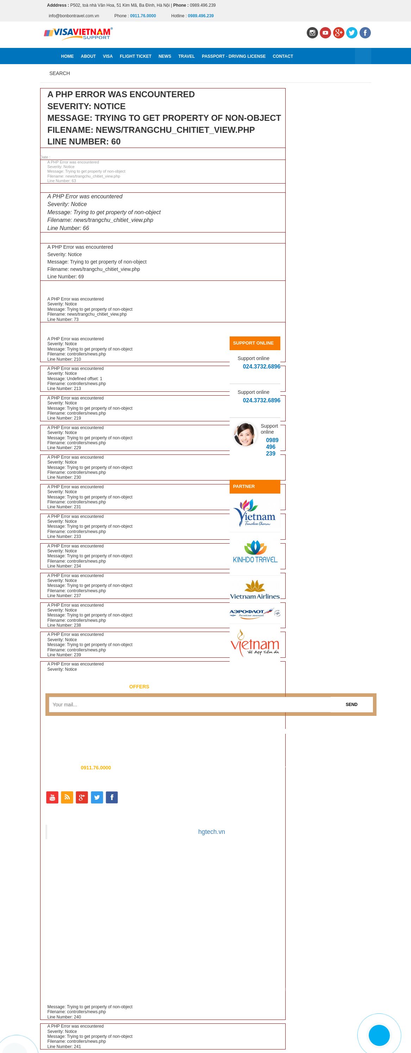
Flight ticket (135, 56)
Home (67, 56)
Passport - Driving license (234, 56)
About (88, 56)
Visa (108, 56)
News (164, 56)
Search (59, 73)
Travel (186, 56)
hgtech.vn (211, 831)
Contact (283, 56)
